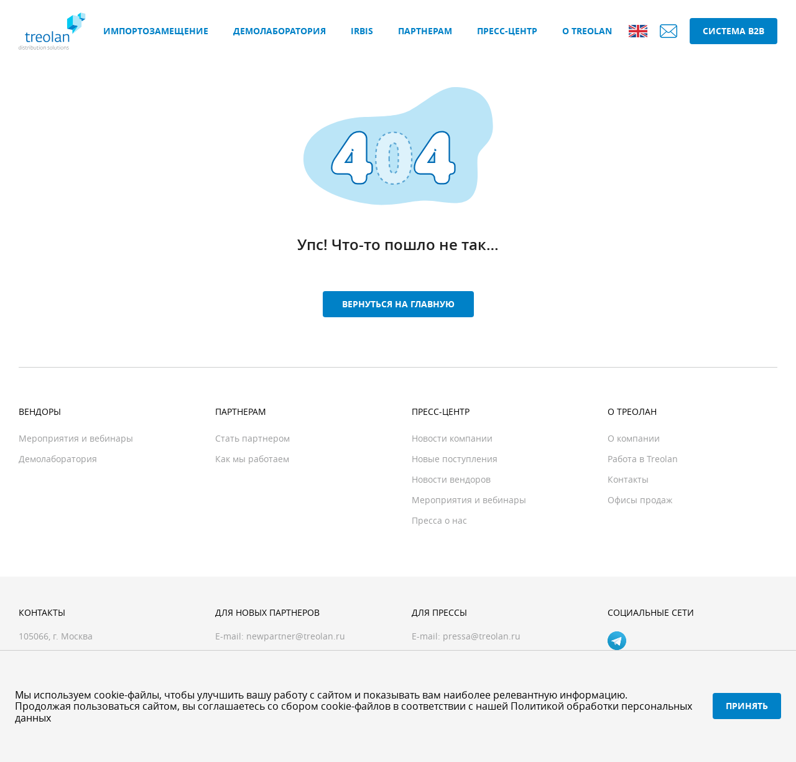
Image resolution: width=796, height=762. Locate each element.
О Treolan (587, 31)
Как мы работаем (252, 459)
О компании (634, 438)
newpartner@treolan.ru (295, 636)
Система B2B (733, 31)
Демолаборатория (279, 31)
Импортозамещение (155, 31)
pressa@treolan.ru (482, 636)
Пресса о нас (439, 520)
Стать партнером (252, 438)
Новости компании (452, 438)
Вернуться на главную (398, 304)
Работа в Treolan (643, 459)
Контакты (628, 479)
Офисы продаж (640, 500)
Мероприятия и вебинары (76, 438)
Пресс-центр (507, 31)
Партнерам (425, 31)
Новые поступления (454, 459)
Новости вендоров (451, 479)
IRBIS (362, 31)
